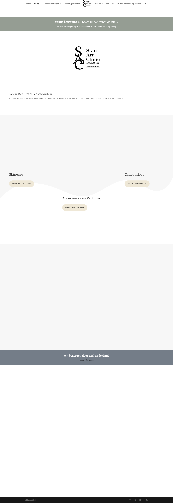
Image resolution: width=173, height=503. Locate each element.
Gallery (87, 4)
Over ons (98, 4)
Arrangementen (73, 4)
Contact (110, 4)
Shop (36, 4)
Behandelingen (51, 4)
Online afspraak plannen (129, 4)
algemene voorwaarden (92, 26)
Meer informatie (21, 183)
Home (28, 4)
